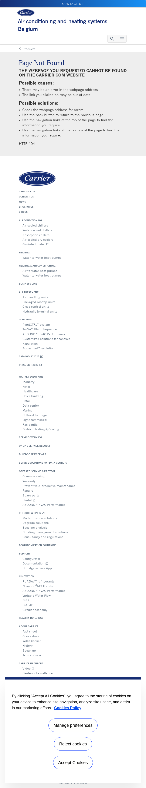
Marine (28, 410)
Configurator (31, 558)
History (28, 645)
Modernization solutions (40, 518)
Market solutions (31, 376)
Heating (24, 252)
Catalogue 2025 (31, 356)
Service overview (30, 437)
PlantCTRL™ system (36, 324)
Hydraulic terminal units (40, 311)
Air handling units (35, 297)
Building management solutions (45, 532)
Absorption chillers (36, 235)
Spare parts (31, 495)
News (22, 201)
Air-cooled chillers (35, 225)
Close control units (36, 306)
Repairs (28, 490)
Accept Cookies (73, 762)
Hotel (26, 386)
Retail (27, 401)
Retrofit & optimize (32, 512)
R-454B (28, 605)
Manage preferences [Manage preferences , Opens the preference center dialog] (73, 725)
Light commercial (35, 419)
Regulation (30, 343)
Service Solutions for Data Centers (43, 462)
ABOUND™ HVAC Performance (44, 334)
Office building (33, 396)
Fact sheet (30, 631)
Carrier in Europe (31, 663)
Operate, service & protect (37, 471)
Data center (31, 405)
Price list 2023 (30, 365)
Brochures (26, 206)
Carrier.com (27, 191)
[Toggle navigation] (112, 39)
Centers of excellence (38, 673)
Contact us (26, 196)
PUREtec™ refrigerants (38, 581)
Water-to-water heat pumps (42, 257)
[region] (73, 730)
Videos (23, 211)
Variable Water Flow (37, 595)
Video (28, 668)
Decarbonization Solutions (37, 545)
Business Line (28, 283)
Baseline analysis (35, 527)
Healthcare (30, 391)
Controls (25, 319)
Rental (29, 500)
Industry (28, 382)
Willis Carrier (32, 641)
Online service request (34, 445)
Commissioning (33, 476)
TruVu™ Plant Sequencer (40, 329)
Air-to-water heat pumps (40, 270)
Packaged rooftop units (39, 302)
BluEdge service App (32, 454)
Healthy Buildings (31, 617)
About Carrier (28, 626)
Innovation (26, 576)
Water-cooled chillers (37, 230)
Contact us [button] (73, 4)
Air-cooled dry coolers (38, 239)
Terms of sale (32, 655)
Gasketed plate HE (35, 244)
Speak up (29, 650)
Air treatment (28, 292)
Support (24, 553)
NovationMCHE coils (38, 586)
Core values (31, 636)
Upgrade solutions (36, 522)
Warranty (29, 481)
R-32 (26, 600)
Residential (30, 424)
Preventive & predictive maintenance (49, 486)
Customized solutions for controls (46, 338)
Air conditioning (30, 220)
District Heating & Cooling (41, 429)
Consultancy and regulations (43, 537)
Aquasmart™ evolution (39, 348)
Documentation (35, 563)
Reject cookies (73, 744)
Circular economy (35, 609)
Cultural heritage (35, 415)
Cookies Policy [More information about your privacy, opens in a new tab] (67, 708)
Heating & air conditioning (37, 265)
